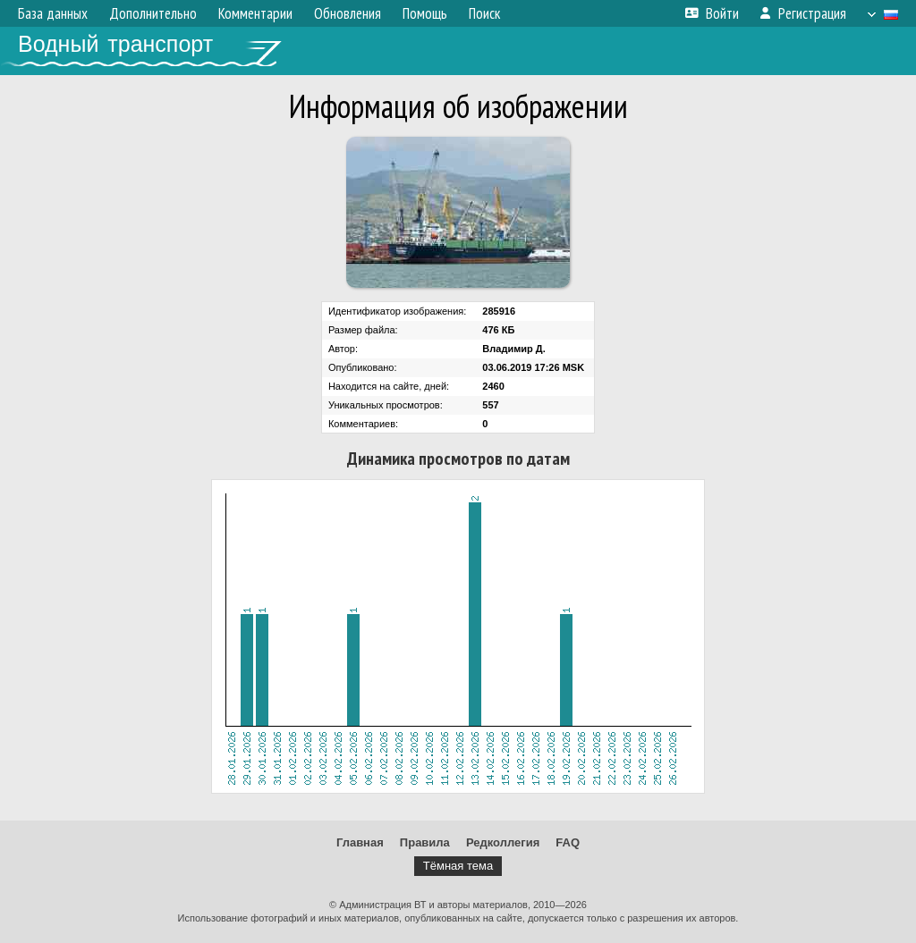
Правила (425, 842)
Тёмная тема (458, 865)
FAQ (568, 842)
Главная (360, 842)
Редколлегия (502, 842)
